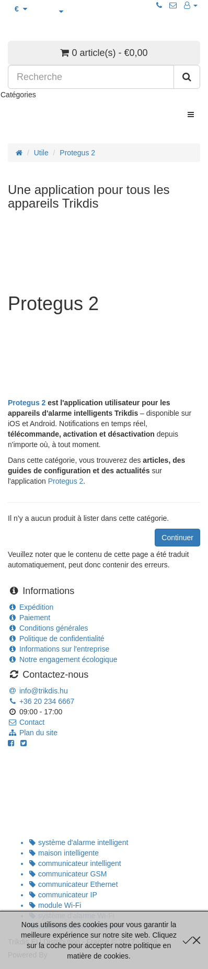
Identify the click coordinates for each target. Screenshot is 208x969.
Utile (41, 153)
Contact (26, 722)
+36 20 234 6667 (41, 701)
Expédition (30, 607)
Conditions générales (48, 628)
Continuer (177, 537)
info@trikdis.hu (38, 691)
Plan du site (32, 732)
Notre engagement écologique (62, 659)
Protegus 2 (77, 153)
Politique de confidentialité (56, 638)
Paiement (29, 617)
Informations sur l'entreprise (58, 649)
